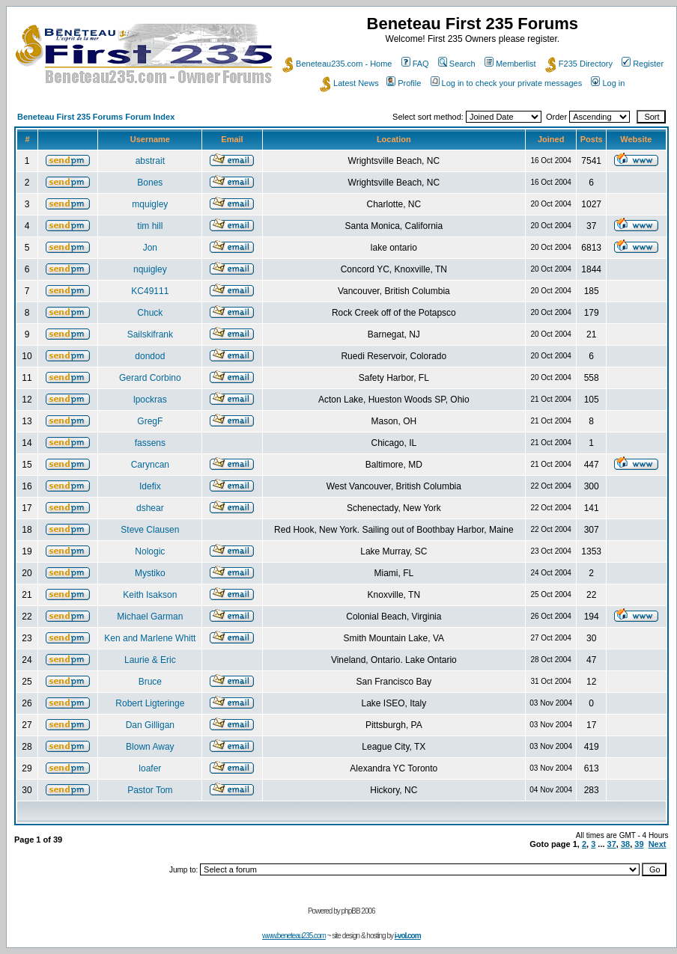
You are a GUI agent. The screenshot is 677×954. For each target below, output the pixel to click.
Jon (150, 247)
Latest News (349, 83)
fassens (150, 443)
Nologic (150, 551)
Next (658, 844)
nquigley (150, 269)
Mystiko (150, 573)
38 (625, 844)
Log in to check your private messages (507, 83)
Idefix (150, 486)
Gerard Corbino (150, 378)
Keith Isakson (150, 595)
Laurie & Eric (150, 660)
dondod (150, 356)
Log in (608, 83)
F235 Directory (579, 63)
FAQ (415, 63)
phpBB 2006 (358, 911)
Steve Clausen (150, 530)
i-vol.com (408, 936)
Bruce (150, 681)
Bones (150, 182)
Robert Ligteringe (149, 703)
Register (643, 63)
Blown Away (150, 747)
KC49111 (150, 291)
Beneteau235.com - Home (337, 63)
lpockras (150, 399)
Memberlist (510, 63)
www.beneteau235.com (294, 936)
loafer (150, 768)
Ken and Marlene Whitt (149, 638)
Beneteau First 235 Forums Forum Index (95, 116)
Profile (403, 83)
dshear (150, 508)
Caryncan (150, 464)
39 (638, 844)
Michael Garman (150, 616)
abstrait (150, 161)
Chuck (150, 313)
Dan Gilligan (150, 725)
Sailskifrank (150, 334)
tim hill (150, 226)
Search (457, 63)
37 (611, 844)
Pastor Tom (149, 790)
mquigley (150, 204)
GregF (150, 421)
